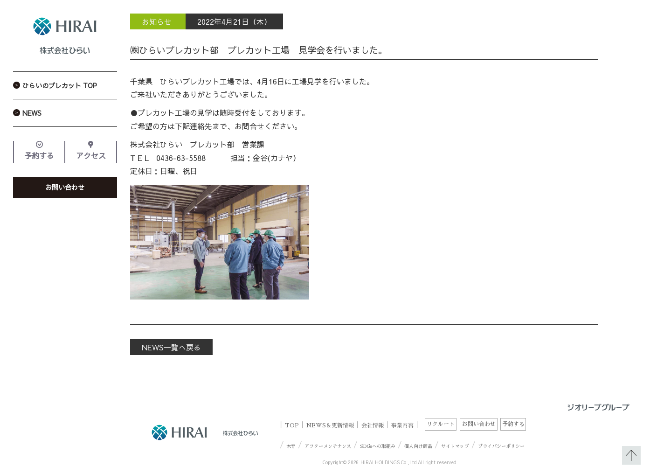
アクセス (91, 155)
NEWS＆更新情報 (330, 425)
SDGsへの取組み (377, 446)
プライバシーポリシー (501, 446)
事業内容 (402, 425)
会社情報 (372, 425)
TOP (292, 425)
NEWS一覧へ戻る (171, 347)
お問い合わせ (64, 187)
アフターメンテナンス (327, 446)
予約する (39, 155)
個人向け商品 (418, 446)
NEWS (31, 113)
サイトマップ (455, 446)
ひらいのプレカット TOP (59, 85)
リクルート (441, 424)
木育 (291, 446)
